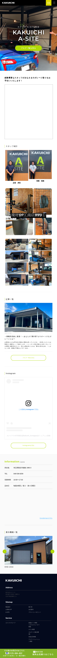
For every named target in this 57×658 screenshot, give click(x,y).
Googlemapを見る (46, 518)
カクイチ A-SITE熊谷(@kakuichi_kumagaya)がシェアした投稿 (28, 436)
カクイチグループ (10, 622)
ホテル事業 (32, 629)
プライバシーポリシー (35, 612)
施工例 (30, 607)
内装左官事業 (32, 636)
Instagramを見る (28, 445)
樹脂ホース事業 (33, 622)
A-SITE (7, 612)
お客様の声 (9, 609)
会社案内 (31, 609)
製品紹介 (8, 607)
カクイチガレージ (8, 3)
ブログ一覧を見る (28, 48)
